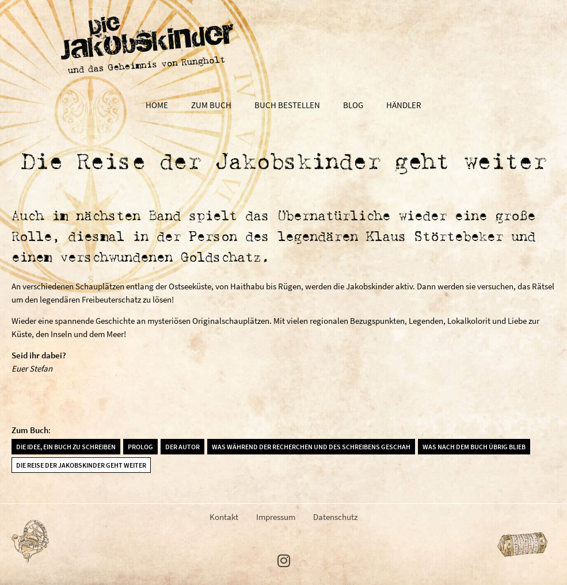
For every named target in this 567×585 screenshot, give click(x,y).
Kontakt (224, 516)
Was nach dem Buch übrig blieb (474, 446)
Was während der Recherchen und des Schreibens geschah (311, 446)
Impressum (275, 516)
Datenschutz (335, 516)
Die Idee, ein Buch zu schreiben (66, 446)
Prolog (140, 446)
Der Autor (182, 446)
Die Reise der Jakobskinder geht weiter (81, 465)
